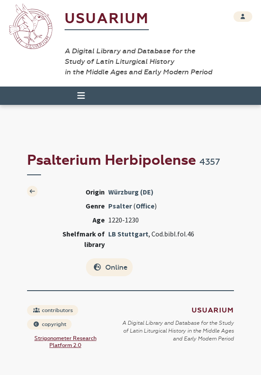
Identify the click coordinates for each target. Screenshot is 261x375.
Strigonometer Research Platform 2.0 (65, 341)
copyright (49, 324)
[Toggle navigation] (77, 96)
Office (145, 205)
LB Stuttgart (128, 233)
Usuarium (107, 18)
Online (110, 267)
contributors (53, 310)
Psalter (120, 205)
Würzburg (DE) (131, 192)
